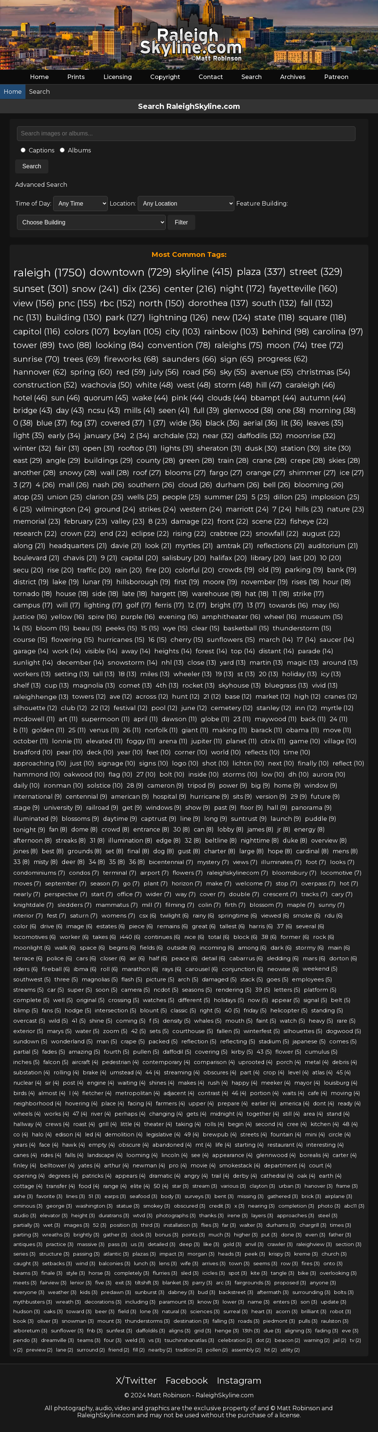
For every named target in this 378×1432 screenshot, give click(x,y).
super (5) (80, 990)
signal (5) (315, 1000)
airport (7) (154, 872)
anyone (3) (323, 1282)
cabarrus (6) (246, 958)
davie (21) (126, 545)
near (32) (218, 435)
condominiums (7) (39, 872)
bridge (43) (32, 410)
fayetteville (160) (303, 288)
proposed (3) (290, 1282)
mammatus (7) (117, 904)
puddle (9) (320, 818)
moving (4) (345, 1093)
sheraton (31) (219, 448)
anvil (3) (254, 1244)
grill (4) (108, 1124)
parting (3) (25, 1234)
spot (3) (237, 1273)
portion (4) (264, 1093)
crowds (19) (236, 570)
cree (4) (297, 1124)
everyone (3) (28, 1292)
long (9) (215, 818)
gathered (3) (282, 1196)
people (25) (181, 497)
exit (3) (123, 1282)
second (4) (269, 1124)
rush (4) (218, 1083)
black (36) (223, 423)
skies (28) (344, 460)
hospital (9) (169, 796)
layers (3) (262, 1215)
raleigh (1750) (49, 272)
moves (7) (27, 883)
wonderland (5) (72, 1041)
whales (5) (207, 1021)
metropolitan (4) (137, 1093)
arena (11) (173, 741)
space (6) (92, 947)
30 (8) (181, 829)
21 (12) (212, 696)
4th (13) (167, 685)
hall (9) (277, 807)
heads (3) (229, 1254)
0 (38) (23, 423)
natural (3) (174, 1311)
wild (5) (58, 1021)
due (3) (272, 1330)
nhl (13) (172, 662)
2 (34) (140, 435)
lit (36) (292, 423)
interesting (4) (325, 1145)
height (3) (83, 1215)
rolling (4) (66, 1072)
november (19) (264, 582)
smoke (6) (307, 915)
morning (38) (332, 410)
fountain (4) (286, 1134)
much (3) (219, 1234)
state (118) (274, 317)
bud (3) (206, 1292)
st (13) (246, 674)
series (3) (24, 1254)
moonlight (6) (32, 947)
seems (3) (265, 1263)
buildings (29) (108, 460)
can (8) (204, 829)
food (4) (89, 1186)
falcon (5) (55, 1062)
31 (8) (97, 840)
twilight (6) (174, 915)
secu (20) (28, 570)
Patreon (336, 76)
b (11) (20, 730)
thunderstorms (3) (147, 1321)
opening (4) (29, 1176)
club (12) (74, 708)
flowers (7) (188, 872)
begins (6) (122, 947)
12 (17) (197, 605)
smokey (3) (156, 1206)
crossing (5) (123, 1000)
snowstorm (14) (133, 662)
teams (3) (89, 1340)
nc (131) (27, 317)
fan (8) (58, 829)
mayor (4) (307, 1083)
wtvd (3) (142, 1215)
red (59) (131, 371)
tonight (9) (29, 829)
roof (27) (147, 472)
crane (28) (269, 460)
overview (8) (329, 840)
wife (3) (189, 1263)
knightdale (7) (33, 904)
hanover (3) (319, 1186)
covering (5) (211, 1052)
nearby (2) (160, 1350)
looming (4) (142, 1155)
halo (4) (42, 1134)
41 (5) (79, 1021)
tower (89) (34, 345)
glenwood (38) (248, 410)
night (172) (242, 288)
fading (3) (326, 1330)
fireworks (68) (131, 359)
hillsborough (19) (143, 582)
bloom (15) (52, 628)
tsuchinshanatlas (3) (189, 1340)
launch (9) (286, 818)
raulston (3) (334, 1321)
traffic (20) (94, 570)
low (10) (273, 774)
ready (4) (349, 1103)
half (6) (158, 958)
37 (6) (284, 926)
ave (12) (121, 696)
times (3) (340, 1225)
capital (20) (139, 558)
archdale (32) (176, 435)
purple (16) (138, 616)
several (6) (310, 926)
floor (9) (251, 807)
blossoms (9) (80, 818)
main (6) (339, 947)
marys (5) (59, 1031)
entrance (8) (151, 829)
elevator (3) (54, 1215)
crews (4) (57, 1124)
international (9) (37, 796)
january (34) (105, 435)
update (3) (333, 1302)
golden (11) (48, 730)
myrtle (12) (337, 708)
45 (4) (343, 1072)
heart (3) (261, 1311)
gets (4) (196, 1114)
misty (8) (46, 861)
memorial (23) (37, 521)
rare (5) (346, 1021)
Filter (181, 222)
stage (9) (26, 807)
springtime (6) (237, 915)
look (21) (158, 545)
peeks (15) (121, 628)
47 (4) (80, 1114)
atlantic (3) (116, 1254)
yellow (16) (68, 616)
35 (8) (117, 861)
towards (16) (288, 605)
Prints (76, 76)
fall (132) (316, 303)
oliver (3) (47, 1321)
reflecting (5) (237, 1041)
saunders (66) (189, 359)
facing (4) (140, 1103)
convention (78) (179, 345)
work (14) (66, 651)
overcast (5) (29, 1021)
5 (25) (260, 497)
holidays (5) (229, 1000)
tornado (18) (32, 594)
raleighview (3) (314, 1244)
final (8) (138, 851)
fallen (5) (228, 1031)
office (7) (129, 894)
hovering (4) (81, 1103)
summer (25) (226, 497)
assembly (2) (246, 1350)
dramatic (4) (165, 1176)
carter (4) (345, 1155)
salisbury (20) (184, 558)
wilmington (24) (63, 509)
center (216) (190, 288)
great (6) (204, 926)
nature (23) (345, 509)
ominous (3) (27, 1206)
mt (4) (203, 1145)
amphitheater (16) (231, 616)
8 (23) (157, 521)
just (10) (82, 763)
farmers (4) (170, 1103)
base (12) (238, 696)
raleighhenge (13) (41, 696)
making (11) (229, 730)
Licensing (117, 76)
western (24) (201, 509)
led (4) (93, 1134)
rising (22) (189, 533)
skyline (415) (204, 272)
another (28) (34, 472)
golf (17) (138, 605)
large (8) (251, 851)
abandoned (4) (172, 1145)
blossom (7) (266, 904)
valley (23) (128, 521)
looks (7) (342, 861)
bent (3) (224, 1196)
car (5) (55, 990)
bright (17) (226, 605)
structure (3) (54, 1254)
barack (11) (266, 730)
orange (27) (265, 472)
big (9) (260, 785)
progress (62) (283, 358)
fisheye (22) (309, 521)
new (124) (231, 317)
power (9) (233, 785)
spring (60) (92, 371)
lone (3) (149, 1311)
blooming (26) (319, 485)
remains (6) (172, 926)
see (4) (200, 1155)
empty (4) (102, 1145)
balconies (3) (114, 1263)
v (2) (18, 1350)
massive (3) (90, 1244)
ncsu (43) (104, 410)
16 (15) (157, 639)
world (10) (226, 752)
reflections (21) (281, 545)
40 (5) (232, 1010)
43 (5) (264, 1052)
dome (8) (84, 829)
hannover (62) (40, 371)
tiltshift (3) (147, 1282)
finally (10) (313, 763)
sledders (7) (75, 904)
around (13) (340, 662)
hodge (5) (78, 1010)
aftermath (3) (273, 1292)
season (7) (104, 883)
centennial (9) (86, 796)
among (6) (252, 947)
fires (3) (311, 1263)
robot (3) (340, 1311)
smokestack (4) (239, 1165)
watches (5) (158, 1000)
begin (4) (240, 1124)
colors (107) (87, 331)
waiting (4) (131, 1083)
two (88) (75, 345)
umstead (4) (126, 1072)
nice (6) (194, 936)
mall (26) (74, 485)
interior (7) (28, 915)
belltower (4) (57, 1165)
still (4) (291, 1114)
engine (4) (100, 1083)
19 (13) (225, 674)
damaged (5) (219, 979)
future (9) (325, 796)
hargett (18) (169, 594)
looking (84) (120, 345)
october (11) (30, 741)
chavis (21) (80, 558)
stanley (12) (274, 708)
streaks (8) (71, 840)
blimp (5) (25, 1010)
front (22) (232, 521)
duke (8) (295, 840)
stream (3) (204, 1186)
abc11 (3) (354, 1206)
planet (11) (241, 741)
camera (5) (135, 990)
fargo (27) (226, 472)
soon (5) (106, 990)
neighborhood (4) (37, 1103)
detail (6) (214, 958)
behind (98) (285, 331)
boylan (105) (137, 331)
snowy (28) (78, 472)
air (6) (137, 958)
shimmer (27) (312, 472)
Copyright (165, 76)
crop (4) (273, 1072)
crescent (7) (280, 894)
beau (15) (87, 628)
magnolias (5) (100, 979)
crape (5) (133, 1041)
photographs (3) (176, 1215)
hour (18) (337, 582)
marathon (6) (140, 969)
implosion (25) (335, 497)
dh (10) (298, 774)
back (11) (313, 719)
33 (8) (21, 861)
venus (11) (104, 730)
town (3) (239, 1263)
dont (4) (323, 1103)
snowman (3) (78, 1321)
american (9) (130, 796)
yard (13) (233, 662)
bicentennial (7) (171, 861)
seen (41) (174, 410)
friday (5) (255, 1010)
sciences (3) (205, 1311)
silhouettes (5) (303, 1031)
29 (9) (299, 796)
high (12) (307, 696)
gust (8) (189, 851)
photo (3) (329, 1206)
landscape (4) (105, 1155)
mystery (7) (213, 861)
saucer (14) (337, 639)
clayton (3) (262, 1186)
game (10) (304, 741)
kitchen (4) (324, 1124)
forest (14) (211, 651)
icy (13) (331, 674)
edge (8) (168, 840)
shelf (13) (27, 685)
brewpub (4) (220, 1134)
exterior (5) (28, 1031)
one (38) (291, 410)
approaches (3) (295, 1215)
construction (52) (45, 384)
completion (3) (296, 1206)
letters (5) (287, 990)
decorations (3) (103, 1302)
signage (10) (116, 763)
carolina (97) (338, 331)
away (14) (136, 651)
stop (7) (287, 883)
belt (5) (340, 1000)
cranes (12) (340, 696)
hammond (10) (36, 774)
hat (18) (257, 594)
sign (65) (237, 359)
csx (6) (148, 915)
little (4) (130, 1124)
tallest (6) (232, 926)
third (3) (150, 1225)
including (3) (140, 1302)
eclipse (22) (150, 533)
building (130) (74, 317)
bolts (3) (344, 1292)
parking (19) (304, 570)
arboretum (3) (30, 1330)
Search (251, 76)
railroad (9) (102, 807)
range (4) (115, 1186)
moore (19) (220, 582)
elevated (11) (104, 741)
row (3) (289, 1263)
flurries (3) (165, 1273)
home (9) (287, 785)
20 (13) (268, 674)
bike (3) (307, 1273)
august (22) (321, 533)
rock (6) (323, 936)
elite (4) (140, 1186)
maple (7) (301, 904)
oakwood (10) (84, 774)
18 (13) (127, 674)
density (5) (176, 1021)
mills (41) (139, 410)
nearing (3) (261, 1206)
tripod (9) (201, 785)
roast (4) (84, 1124)
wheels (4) (27, 1114)
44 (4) (152, 1072)
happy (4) (244, 1083)
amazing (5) (84, 1052)
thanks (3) (211, 1215)
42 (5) (138, 1031)
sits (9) (242, 796)
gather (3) (115, 1234)
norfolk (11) (161, 730)
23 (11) (242, 719)
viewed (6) (275, 915)
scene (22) (269, 521)
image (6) (79, 926)
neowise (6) (283, 969)
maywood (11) (276, 719)
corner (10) (191, 752)
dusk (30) (261, 448)
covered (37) (123, 423)
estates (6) (110, 926)
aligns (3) (179, 1330)
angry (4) (196, 1176)
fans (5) (51, 1010)
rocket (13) (198, 685)
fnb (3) (95, 1330)
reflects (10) (262, 752)
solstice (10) (105, 785)
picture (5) (160, 979)
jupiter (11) (206, 741)
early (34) (64, 435)
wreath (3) (68, 1302)
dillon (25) (290, 497)
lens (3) (168, 1263)
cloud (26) (195, 485)
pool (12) (164, 708)
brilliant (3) (313, 1311)
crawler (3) (280, 1244)
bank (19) (342, 570)
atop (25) (28, 497)
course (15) (30, 639)
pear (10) (69, 752)
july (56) (164, 371)
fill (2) (139, 1350)
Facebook (186, 1380)
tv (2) (355, 1340)
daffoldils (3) (150, 1330)
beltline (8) (221, 840)
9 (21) (109, 558)
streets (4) (253, 1134)
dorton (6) (343, 958)
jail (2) (339, 1340)
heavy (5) (321, 1021)
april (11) (146, 719)
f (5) (154, 1021)
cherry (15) (187, 639)
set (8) (115, 851)
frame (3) (347, 1186)
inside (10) (203, 774)
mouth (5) (238, 1021)
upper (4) (201, 1103)
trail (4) (220, 1176)
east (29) (27, 460)
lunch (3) (144, 1263)
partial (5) (25, 1052)
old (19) (269, 570)
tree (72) (327, 345)
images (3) (76, 1225)
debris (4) (344, 1062)
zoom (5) (115, 1031)
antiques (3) (27, 1244)
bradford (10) (33, 752)
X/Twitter (136, 1380)
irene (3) (237, 1215)
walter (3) (251, 1225)
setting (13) (72, 674)
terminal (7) (120, 872)
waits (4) (293, 1093)
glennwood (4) (276, 1155)
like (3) (211, 1244)
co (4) (20, 1134)
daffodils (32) (259, 435)
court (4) (320, 1165)
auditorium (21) (333, 545)
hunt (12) (186, 696)
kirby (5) (242, 1052)
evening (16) (178, 616)
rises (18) (305, 582)
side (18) (105, 594)
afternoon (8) (32, 840)
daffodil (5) (177, 1052)
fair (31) (67, 448)
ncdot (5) (166, 990)
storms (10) (240, 774)
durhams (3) (281, 1225)
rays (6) (172, 969)
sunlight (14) (33, 662)
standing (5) (327, 1010)
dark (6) (281, 947)
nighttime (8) (260, 840)
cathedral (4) (277, 1176)
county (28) (156, 460)
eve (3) (350, 1330)
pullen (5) (146, 1052)
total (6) (219, 936)
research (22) (35, 533)
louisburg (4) (340, 1083)
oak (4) (306, 1176)
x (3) (239, 1206)
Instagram (239, 1380)
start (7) (102, 894)
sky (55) (233, 371)
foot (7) (316, 861)
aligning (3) (298, 1330)
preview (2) (39, 1350)
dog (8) (163, 851)
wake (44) (150, 397)
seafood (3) (143, 1196)
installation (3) (180, 1225)
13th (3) (251, 1330)
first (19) (186, 582)
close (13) (202, 662)
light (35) (28, 435)
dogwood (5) (343, 1031)
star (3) (180, 1186)
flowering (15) (72, 639)
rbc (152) (117, 303)
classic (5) (183, 1010)
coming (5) (130, 1021)
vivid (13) (325, 685)
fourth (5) (116, 1052)
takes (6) (104, 936)
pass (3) (117, 1244)
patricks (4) (96, 1176)
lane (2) (64, 1350)
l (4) (74, 1093)
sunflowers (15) (231, 639)
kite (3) (259, 1273)
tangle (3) (282, 1273)
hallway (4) (27, 1124)
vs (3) (154, 1340)
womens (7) (118, 915)
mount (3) (109, 1321)
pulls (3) (308, 1321)
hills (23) (309, 509)
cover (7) (212, 894)
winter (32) (32, 448)
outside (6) (181, 947)
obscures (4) (219, 1072)
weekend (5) (320, 968)
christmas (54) (323, 371)
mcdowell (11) (34, 719)
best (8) (53, 851)
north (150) (162, 303)
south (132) (274, 303)
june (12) (194, 708)
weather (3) (62, 1292)
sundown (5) (30, 1041)
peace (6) (184, 958)
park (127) (125, 317)
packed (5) (163, 1041)
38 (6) (269, 936)
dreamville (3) (57, 1340)
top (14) (243, 651)
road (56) (199, 371)
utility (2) (290, 1350)
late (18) (134, 594)
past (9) (225, 807)
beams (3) (25, 1273)
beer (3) (104, 1311)
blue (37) (52, 423)
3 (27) (22, 485)
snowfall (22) (277, 533)
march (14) (276, 639)
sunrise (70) (36, 359)
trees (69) (81, 359)
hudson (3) (26, 1311)
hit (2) (270, 1350)
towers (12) (89, 696)
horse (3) (99, 1273)
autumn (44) (323, 397)
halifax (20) (228, 558)
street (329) (316, 271)
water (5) (87, 1031)
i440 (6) (130, 936)
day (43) (70, 410)
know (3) (208, 1302)
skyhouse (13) (240, 685)
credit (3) (220, 1206)
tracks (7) (314, 894)
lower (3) (233, 1302)
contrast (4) (213, 1093)
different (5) (194, 1000)
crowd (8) (116, 829)
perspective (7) (65, 894)
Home (39, 76)
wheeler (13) (192, 674)
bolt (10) (172, 774)
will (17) (68, 605)
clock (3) (141, 1234)
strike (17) (308, 594)
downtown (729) (131, 272)
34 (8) (97, 861)
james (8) (260, 829)
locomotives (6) (34, 936)
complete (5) (31, 1000)
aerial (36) (260, 423)
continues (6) (162, 936)
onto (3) (333, 1263)
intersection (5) (115, 1010)
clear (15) (206, 628)
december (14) (80, 662)
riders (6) (25, 969)
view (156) (34, 303)
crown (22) (78, 533)
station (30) (300, 448)
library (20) (268, 558)
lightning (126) (178, 317)
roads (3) (249, 1321)
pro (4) (178, 1165)
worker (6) (74, 936)
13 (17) (256, 605)
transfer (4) (60, 1186)
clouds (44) (227, 397)
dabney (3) (181, 1292)
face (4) (48, 1145)
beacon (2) (287, 1340)
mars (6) (314, 958)
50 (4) (161, 1186)
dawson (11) (179, 719)
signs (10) (153, 763)
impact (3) (171, 1254)
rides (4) (51, 1155)
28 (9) (135, 785)
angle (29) (63, 460)
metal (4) (317, 1062)
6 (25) (22, 509)
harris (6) (261, 926)
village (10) (340, 741)
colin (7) (209, 904)
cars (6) (86, 958)
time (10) (297, 752)
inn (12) (306, 708)
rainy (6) (203, 915)
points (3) (193, 1234)
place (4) (112, 1103)
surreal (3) (235, 1311)
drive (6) (51, 926)
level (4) (298, 1072)
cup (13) (57, 685)
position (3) (123, 1225)
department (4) (284, 1165)
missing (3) (250, 1196)
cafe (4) (317, 1093)
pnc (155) (77, 303)
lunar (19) (98, 582)
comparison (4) (214, 1062)
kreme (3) (306, 1254)
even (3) (315, 1234)
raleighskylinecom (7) (237, 872)
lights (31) (177, 448)
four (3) (112, 1340)
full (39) (206, 410)
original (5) (90, 1000)
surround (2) (91, 1350)
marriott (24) (247, 509)
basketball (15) (246, 628)
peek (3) (255, 1254)
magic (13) (303, 662)
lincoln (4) (174, 1155)
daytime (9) (120, 818)
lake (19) (65, 582)
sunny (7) (332, 904)
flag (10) (121, 774)
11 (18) (280, 594)
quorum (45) (106, 397)
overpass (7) (318, 883)
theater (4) (158, 1124)
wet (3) (51, 1225)
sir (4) (52, 1083)
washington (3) (94, 1206)
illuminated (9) (35, 818)
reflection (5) (198, 1041)
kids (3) (88, 1292)
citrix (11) (273, 741)
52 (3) (99, 1225)
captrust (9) (158, 818)
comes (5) (343, 1041)
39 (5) (262, 990)
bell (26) (277, 485)
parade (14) (315, 651)
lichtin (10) (248, 763)
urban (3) (290, 1186)
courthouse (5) (192, 1031)
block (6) (245, 936)
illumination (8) (130, 840)
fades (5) (53, 1052)
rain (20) (128, 570)
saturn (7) (84, 915)
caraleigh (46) (310, 384)
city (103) (182, 331)
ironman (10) (63, 785)
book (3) (23, 1321)
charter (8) (220, 851)
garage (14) (31, 651)
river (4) (101, 1114)
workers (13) (32, 674)
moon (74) (287, 345)
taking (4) (188, 1124)
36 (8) (137, 861)
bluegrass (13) (286, 685)
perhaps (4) (129, 1114)
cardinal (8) (312, 851)
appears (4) (130, 1176)
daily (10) (26, 785)
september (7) (66, 883)
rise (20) (60, 570)
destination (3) (191, 1321)
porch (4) (288, 1062)
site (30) (337, 448)
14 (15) (22, 628)
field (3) (127, 1311)
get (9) (132, 807)
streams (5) (28, 990)
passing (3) (86, 1254)
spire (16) (102, 616)
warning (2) (317, 1340)
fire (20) (158, 570)
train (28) (233, 460)
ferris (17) (169, 605)
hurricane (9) (209, 796)
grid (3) (202, 1330)
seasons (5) (197, 990)
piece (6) (141, 926)
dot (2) (263, 1340)
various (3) (233, 1186)
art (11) (68, 719)
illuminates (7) (281, 861)
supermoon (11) (106, 719)
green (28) (196, 460)
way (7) (185, 894)
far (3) (229, 1225)
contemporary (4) (166, 1062)
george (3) (59, 1206)
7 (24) (282, 509)
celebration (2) (235, 1340)
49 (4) (191, 1134)
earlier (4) (263, 1103)
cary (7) (342, 894)
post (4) (73, 1083)
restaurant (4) (285, 1145)
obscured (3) (189, 1206)
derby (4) (245, 1176)
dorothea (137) (218, 303)
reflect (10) (348, 763)
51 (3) (95, 1196)
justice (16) (30, 616)
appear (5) (286, 1000)
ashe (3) (23, 1196)
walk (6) (65, 947)
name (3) (258, 1302)
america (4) (294, 1103)
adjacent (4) (179, 1093)
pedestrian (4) (120, 1062)
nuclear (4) (27, 1083)
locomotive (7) (341, 872)
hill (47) (269, 384)
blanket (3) (175, 1282)
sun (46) (65, 397)
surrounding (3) (311, 1292)
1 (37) (157, 423)
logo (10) (185, 763)
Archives (293, 76)
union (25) (64, 497)
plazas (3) (144, 1254)
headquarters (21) (78, 545)
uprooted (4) (255, 1062)
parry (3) (202, 1282)
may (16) (325, 605)
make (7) (219, 883)
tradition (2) (189, 1350)
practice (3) (59, 1244)
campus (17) (33, 605)
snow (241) (95, 288)
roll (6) (109, 969)
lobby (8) (230, 829)
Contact (211, 76)
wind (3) (85, 1263)
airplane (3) (338, 1196)
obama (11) (302, 730)
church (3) (334, 1254)
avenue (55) (272, 371)
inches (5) (26, 1062)
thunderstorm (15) (302, 628)
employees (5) (312, 979)
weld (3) (135, 1340)
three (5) (66, 979)
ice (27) (352, 472)
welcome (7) (254, 883)
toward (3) (79, 1311)
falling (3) (223, 1321)
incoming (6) (217, 947)
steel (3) (327, 1215)
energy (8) (309, 829)
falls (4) (74, 1155)
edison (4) (68, 1134)
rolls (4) (214, 1124)
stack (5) (251, 979)
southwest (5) (32, 979)
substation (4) (31, 1072)
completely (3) (131, 1273)
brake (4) (94, 1072)
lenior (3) (81, 1282)
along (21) (29, 545)
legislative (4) (163, 1134)
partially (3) (26, 1225)
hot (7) (349, 883)
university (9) (63, 807)
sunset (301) (40, 288)
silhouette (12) (35, 708)
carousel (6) (201, 969)
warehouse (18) (216, 594)
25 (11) (77, 730)
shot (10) (215, 763)
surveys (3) (198, 1196)
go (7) (131, 883)
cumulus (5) (321, 1052)
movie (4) (203, 1165)
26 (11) (132, 730)
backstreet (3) (236, 1292)
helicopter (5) (288, 1010)
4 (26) (45, 485)
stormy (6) (310, 947)
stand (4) (338, 1114)
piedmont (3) (279, 1321)
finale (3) (51, 1273)
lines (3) (75, 1196)
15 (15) (150, 628)
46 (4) (239, 1093)
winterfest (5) (262, 1031)
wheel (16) (280, 616)
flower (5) (288, 1052)
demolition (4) (123, 1134)
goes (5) (277, 979)
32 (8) (193, 840)
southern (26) (151, 485)
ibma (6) (85, 969)
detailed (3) (161, 1244)
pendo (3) (25, 1340)
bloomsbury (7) (294, 872)
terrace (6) (28, 958)
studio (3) (24, 1215)
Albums (75, 150)
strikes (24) (157, 509)
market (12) (273, 696)
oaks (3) (53, 1311)
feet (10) (159, 752)
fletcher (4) (96, 1093)
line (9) (190, 818)
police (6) (59, 958)
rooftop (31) (137, 448)
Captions (37, 150)
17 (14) (306, 639)
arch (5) (188, 979)
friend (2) (119, 1350)
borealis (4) (314, 1155)
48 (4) (350, 1124)
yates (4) (89, 1165)
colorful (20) (194, 570)
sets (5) (159, 1031)
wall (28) (114, 472)
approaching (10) (39, 763)
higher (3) (246, 1234)
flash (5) (131, 979)
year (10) (130, 752)
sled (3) (190, 1273)
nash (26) (108, 485)
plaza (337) (261, 271)
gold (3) (232, 1244)
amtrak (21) (235, 545)
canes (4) (25, 1155)
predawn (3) (116, 1292)
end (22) (114, 533)
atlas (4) (322, 1072)
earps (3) (115, 1196)
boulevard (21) (36, 558)
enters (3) (285, 1302)
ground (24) (114, 509)
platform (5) (320, 990)
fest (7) (56, 915)
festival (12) (131, 708)
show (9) (197, 807)
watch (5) (292, 1021)
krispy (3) (280, 1254)
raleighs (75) (238, 345)
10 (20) (330, 558)
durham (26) (238, 485)
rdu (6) (333, 915)
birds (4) (24, 1093)
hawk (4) (73, 1145)
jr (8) (284, 829)
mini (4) (315, 1134)
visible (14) (101, 651)
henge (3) (227, 1330)
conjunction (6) (243, 969)
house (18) (72, 594)
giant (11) (195, 730)
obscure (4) (133, 1145)
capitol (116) (37, 331)
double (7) (244, 894)
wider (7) (159, 894)
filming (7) (180, 904)
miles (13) (155, 674)
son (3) (308, 1302)
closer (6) (113, 958)
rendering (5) (233, 990)
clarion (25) (105, 497)
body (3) (171, 1196)
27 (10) (146, 774)
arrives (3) (214, 1263)
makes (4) (191, 1083)
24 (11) (339, 719)
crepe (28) (308, 460)
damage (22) (192, 521)
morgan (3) (201, 1254)
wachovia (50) (106, 384)
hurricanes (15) (121, 639)
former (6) (295, 936)
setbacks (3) (57, 1263)
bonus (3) (166, 1234)
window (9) (321, 785)
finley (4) (24, 1165)
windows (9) (164, 807)
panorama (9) (311, 807)
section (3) (348, 1244)
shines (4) (161, 1083)
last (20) (303, 558)
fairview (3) (53, 1282)
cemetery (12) (232, 708)
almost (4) (51, 1093)
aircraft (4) (85, 1062)
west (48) (194, 384)
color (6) (25, 926)
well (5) (63, 1000)
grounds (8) (85, 851)
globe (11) (215, 719)
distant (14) (276, 651)
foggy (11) (141, 741)
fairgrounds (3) (253, 1282)
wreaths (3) (56, 1234)
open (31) (98, 448)
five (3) (103, 1282)
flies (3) (210, 1225)
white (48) (154, 384)
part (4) (250, 1072)
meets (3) (25, 1282)
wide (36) (185, 423)
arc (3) (223, 1282)
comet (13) (135, 685)
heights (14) (173, 651)
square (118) (323, 317)
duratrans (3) (114, 1215)
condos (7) (84, 872)
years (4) (24, 1145)
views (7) (245, 861)
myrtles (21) (194, 545)
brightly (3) (86, 1234)
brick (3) (311, 1196)
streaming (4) (182, 1072)
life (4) (223, 1145)
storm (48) (233, 384)
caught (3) (25, 1263)
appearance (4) (232, 1155)
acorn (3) (287, 1311)
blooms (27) (185, 472)
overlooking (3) (338, 1273)
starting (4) (249, 1145)
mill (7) (152, 904)
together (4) (263, 1114)
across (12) (152, 696)
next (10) (281, 763)
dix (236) (142, 288)
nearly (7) (27, 894)
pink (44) (188, 397)
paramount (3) (176, 1302)
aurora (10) (329, 774)
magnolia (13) (94, 685)
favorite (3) (49, 1196)
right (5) (210, 1010)
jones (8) (25, 851)
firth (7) (235, 904)
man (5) (106, 1041)
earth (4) (330, 1176)
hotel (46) (30, 397)
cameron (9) (165, 785)
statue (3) (128, 1206)
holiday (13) (299, 674)
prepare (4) (232, 1103)
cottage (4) (27, 1186)
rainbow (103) (231, 331)
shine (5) (100, 1021)
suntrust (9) (249, 818)
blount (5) (153, 1010)
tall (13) (104, 674)
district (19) (31, 582)
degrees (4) (63, 1176)
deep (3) (189, 1244)
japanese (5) (309, 1041)
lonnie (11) (67, 741)
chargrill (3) (312, 1225)
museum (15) (321, 616)
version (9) (271, 796)
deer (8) (73, 861)
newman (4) (149, 1165)
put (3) (269, 1234)
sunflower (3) (67, 1330)
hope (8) (280, 851)
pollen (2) (217, 1350)
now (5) (258, 1000)
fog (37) (84, 423)
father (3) (340, 1234)
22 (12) (100, 708)
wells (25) (143, 497)
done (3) (291, 1234)
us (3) (137, 1244)
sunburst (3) (149, 1292)
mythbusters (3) (32, 1302)
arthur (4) (116, 1165)
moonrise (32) (311, 435)
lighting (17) (103, 605)
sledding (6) (283, 958)
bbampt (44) (273, 397)
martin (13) (266, 662)
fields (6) (151, 947)
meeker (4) (276, 1083)
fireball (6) (56, 969)
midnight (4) (226, 1114)
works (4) (56, 1114)
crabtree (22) (231, 533)
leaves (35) (325, 423)
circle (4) (340, 1134)
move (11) (337, 730)
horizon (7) (187, 883)
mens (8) (345, 851)
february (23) (85, 521)
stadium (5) (274, 1041)
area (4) (313, 1114)
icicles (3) (213, 1273)
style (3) (75, 1273)
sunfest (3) (119, 1330)
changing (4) (166, 1114)
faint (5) (266, 1021)
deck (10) (100, 752)
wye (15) (175, 628)
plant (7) (156, 883)
